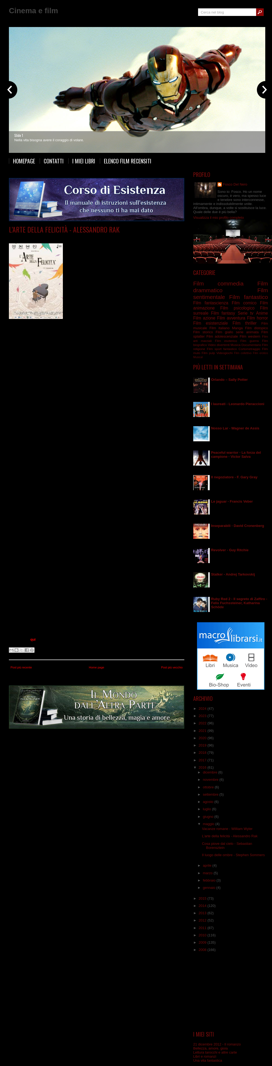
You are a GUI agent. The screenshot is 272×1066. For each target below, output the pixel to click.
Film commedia (218, 283)
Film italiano (219, 328)
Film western (250, 336)
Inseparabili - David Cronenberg (237, 526)
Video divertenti (219, 345)
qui (33, 639)
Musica (235, 345)
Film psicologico (237, 308)
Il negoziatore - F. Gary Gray (234, 477)
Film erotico (260, 353)
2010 (203, 935)
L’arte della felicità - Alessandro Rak (64, 229)
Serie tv (245, 313)
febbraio (210, 880)
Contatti (54, 161)
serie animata (247, 332)
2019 (203, 745)
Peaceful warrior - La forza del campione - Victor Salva (236, 454)
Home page (96, 667)
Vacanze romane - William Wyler (227, 829)
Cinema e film (33, 10)
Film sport (214, 349)
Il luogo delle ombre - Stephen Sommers (233, 855)
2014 (203, 906)
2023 (203, 716)
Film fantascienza (210, 303)
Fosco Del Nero (235, 184)
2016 (203, 767)
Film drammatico (92, 237)
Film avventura (231, 318)
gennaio (209, 888)
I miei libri (83, 161)
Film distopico (256, 328)
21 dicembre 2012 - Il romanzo (217, 1044)
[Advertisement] (230, 991)
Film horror (257, 318)
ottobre (209, 787)
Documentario (251, 345)
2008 (203, 950)
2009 (203, 942)
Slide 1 (18, 135)
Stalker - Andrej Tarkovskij (233, 574)
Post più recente (21, 667)
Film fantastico (248, 297)
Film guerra (249, 340)
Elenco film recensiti (127, 161)
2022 (203, 723)
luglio (207, 809)
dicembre (210, 772)
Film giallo (224, 332)
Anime (262, 313)
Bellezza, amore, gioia (210, 1048)
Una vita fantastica (207, 1060)
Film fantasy (223, 313)
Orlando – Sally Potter (229, 380)
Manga (237, 328)
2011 (203, 928)
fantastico (230, 349)
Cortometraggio (249, 349)
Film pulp (208, 353)
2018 (203, 753)
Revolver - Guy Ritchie (230, 550)
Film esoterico (226, 340)
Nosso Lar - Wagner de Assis (235, 428)
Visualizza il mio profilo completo (218, 218)
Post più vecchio (172, 667)
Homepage (24, 161)
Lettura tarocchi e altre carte (215, 1052)
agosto (209, 802)
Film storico (203, 332)
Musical (198, 357)
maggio (209, 824)
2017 (203, 760)
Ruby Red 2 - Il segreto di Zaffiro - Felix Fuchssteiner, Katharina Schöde (239, 603)
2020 (203, 738)
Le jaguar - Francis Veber (232, 501)
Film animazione (65, 237)
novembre (211, 780)
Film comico (244, 303)
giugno (209, 817)
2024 (203, 709)
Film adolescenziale (222, 336)
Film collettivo (242, 353)
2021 (203, 731)
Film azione (204, 318)
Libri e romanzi (204, 1056)
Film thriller (245, 323)
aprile (207, 865)
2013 (203, 913)
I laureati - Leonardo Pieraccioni (237, 404)
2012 (203, 920)
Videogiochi (224, 353)
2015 (203, 898)
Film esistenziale (118, 237)
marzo (208, 873)
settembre (211, 794)
